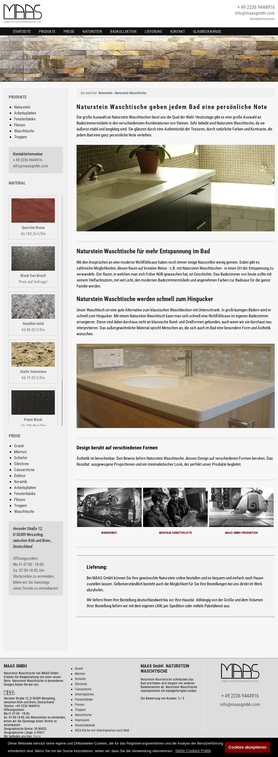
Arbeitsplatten (25, 113)
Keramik (20, 481)
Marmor (20, 451)
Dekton (20, 475)
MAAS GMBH (15, 666)
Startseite (22, 31)
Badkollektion (123, 31)
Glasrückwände (207, 31)
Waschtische (24, 131)
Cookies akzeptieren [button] (247, 747)
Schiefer (20, 457)
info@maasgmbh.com (255, 13)
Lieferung (153, 31)
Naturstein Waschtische (130, 93)
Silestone (21, 463)
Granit (19, 445)
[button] (193, 751)
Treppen (20, 137)
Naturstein (92, 31)
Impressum (82, 720)
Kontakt (177, 31)
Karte (37, 736)
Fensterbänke (25, 119)
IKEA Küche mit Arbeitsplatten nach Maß (102, 730)
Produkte (47, 31)
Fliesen (19, 125)
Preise (69, 31)
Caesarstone (24, 469)
